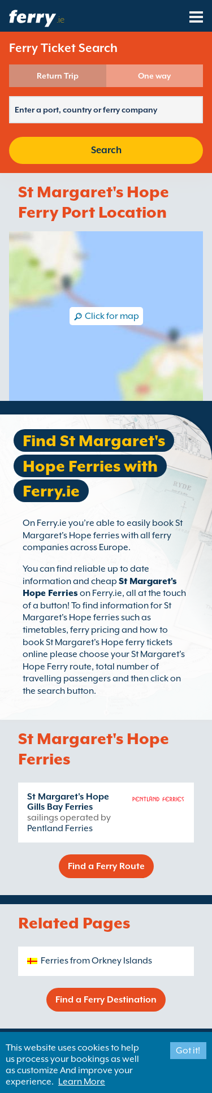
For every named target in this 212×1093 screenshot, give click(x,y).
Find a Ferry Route (106, 866)
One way (154, 75)
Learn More (81, 1082)
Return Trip (58, 75)
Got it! (188, 1051)
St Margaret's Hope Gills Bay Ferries (68, 802)
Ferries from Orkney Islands (96, 961)
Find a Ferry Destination (106, 1000)
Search (106, 150)
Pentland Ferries (60, 828)
